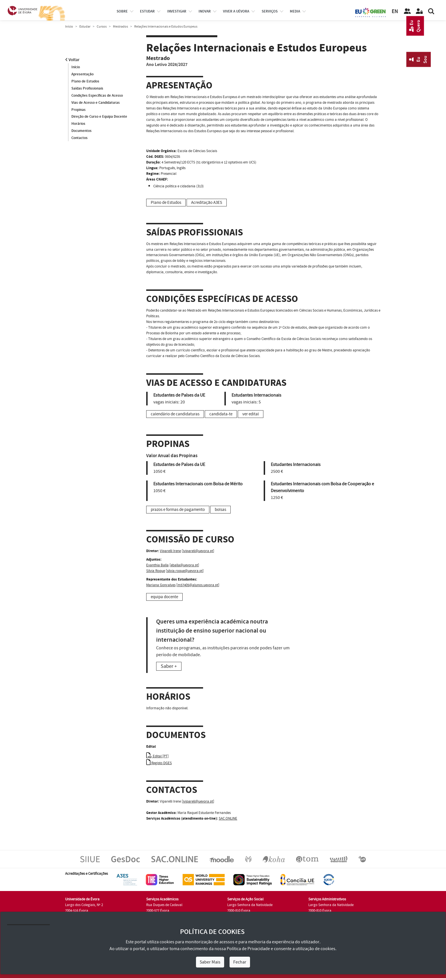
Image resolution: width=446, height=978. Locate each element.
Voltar (72, 60)
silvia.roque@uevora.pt (185, 570)
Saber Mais (210, 962)
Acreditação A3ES (206, 202)
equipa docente (164, 597)
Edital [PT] (157, 756)
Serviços (270, 11)
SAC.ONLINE (228, 818)
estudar (147, 11)
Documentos (81, 131)
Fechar (239, 962)
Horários (78, 124)
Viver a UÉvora (236, 11)
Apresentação (82, 74)
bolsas (220, 509)
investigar (176, 11)
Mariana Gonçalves (160, 585)
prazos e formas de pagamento (178, 509)
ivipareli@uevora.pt (198, 551)
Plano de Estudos (85, 81)
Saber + (169, 666)
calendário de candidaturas (175, 414)
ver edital (250, 414)
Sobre (122, 11)
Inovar (205, 11)
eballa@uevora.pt (184, 565)
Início (69, 26)
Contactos (79, 138)
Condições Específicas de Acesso (97, 95)
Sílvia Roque (155, 570)
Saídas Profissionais (87, 88)
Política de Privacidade (248, 949)
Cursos (102, 26)
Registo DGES (159, 763)
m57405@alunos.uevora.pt (197, 585)
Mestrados (120, 26)
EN (395, 11)
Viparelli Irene (170, 551)
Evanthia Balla (157, 565)
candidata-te (220, 414)
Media (295, 11)
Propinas (78, 109)
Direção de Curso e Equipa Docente (99, 116)
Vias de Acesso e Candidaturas (95, 102)
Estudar (84, 26)
